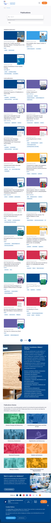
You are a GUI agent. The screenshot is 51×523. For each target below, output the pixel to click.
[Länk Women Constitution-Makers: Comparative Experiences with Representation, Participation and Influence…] (34, 372)
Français (30, 46)
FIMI (28, 196)
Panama (28, 173)
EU (9, 169)
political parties (17, 196)
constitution (7, 97)
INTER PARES (35, 246)
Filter (9, 22)
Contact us (43, 502)
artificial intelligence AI (40, 97)
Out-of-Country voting (16, 169)
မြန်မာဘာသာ (8, 69)
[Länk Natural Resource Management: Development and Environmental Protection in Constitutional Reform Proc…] (34, 389)
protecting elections (34, 142)
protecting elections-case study (32, 146)
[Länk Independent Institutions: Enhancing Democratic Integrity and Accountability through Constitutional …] (34, 395)
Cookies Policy (10, 509)
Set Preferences (21, 517)
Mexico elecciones (40, 268)
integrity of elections (30, 97)
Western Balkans (30, 220)
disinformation (29, 99)
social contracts (7, 243)
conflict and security (8, 99)
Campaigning (7, 171)
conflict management (30, 48)
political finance (7, 291)
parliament (40, 173)
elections (19, 122)
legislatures (41, 246)
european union (7, 122)
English (5, 48)
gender (41, 142)
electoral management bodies (37, 313)
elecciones (6, 269)
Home (5, 7)
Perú (5, 220)
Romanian (13, 167)
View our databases (9, 489)
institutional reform (33, 196)
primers (6, 196)
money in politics (15, 291)
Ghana (28, 142)
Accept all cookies (10, 517)
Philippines (18, 314)
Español (27, 171)
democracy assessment (39, 220)
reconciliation (38, 48)
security (28, 315)
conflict (6, 50)
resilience (40, 196)
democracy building (8, 73)
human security (11, 50)
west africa (38, 315)
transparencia (34, 173)
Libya (28, 289)
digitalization (14, 122)
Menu (44, 2)
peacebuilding (12, 97)
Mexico (34, 268)
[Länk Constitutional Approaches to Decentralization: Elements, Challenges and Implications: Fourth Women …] (34, 384)
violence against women (31, 144)
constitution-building (12, 71)
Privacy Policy (18, 509)
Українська (31, 93)
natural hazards (12, 314)
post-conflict (15, 99)
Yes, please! (28, 502)
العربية (27, 287)
